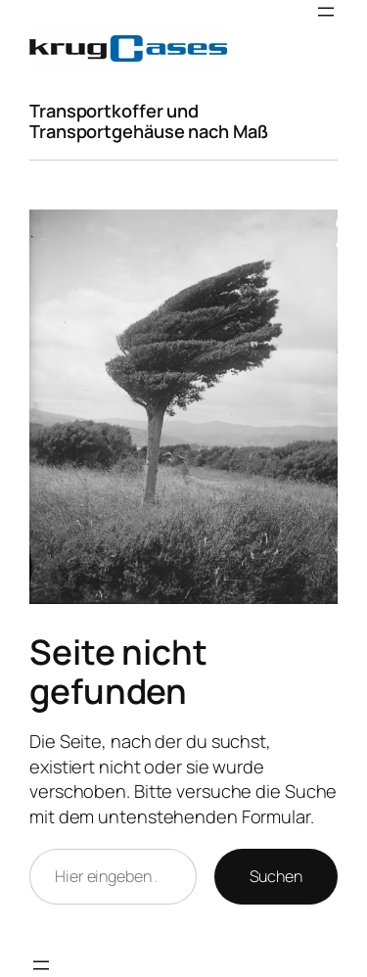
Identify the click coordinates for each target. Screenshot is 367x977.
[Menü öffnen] (326, 11)
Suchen (276, 876)
